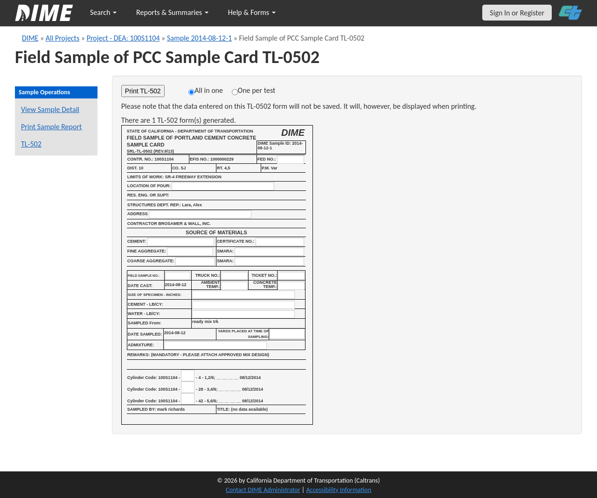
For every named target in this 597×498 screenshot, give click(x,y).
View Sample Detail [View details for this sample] (50, 109)
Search (103, 12)
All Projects (62, 38)
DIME (30, 38)
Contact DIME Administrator (263, 490)
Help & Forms (252, 12)
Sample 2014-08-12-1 (199, 38)
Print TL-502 (143, 91)
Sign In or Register (517, 12)
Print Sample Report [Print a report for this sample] (51, 126)
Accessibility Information (338, 490)
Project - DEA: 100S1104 (123, 38)
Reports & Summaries (172, 12)
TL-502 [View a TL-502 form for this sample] (31, 144)
